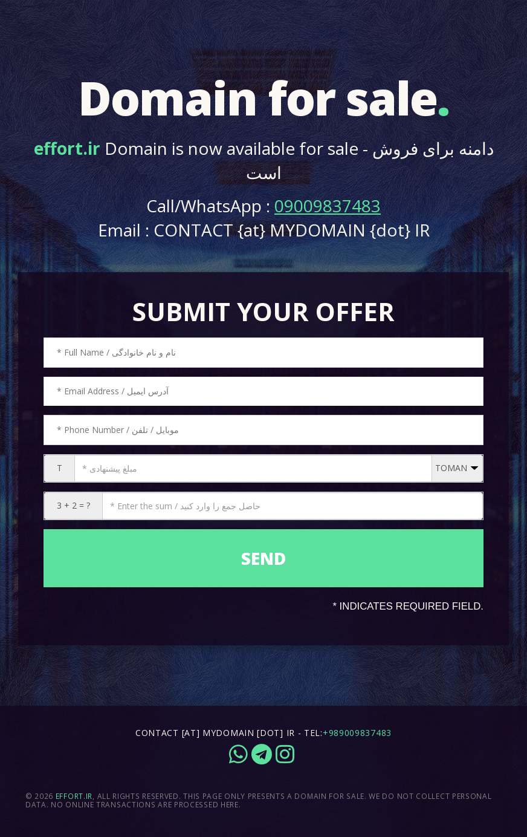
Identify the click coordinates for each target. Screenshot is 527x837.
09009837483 (327, 205)
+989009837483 (357, 732)
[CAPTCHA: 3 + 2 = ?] (292, 505)
